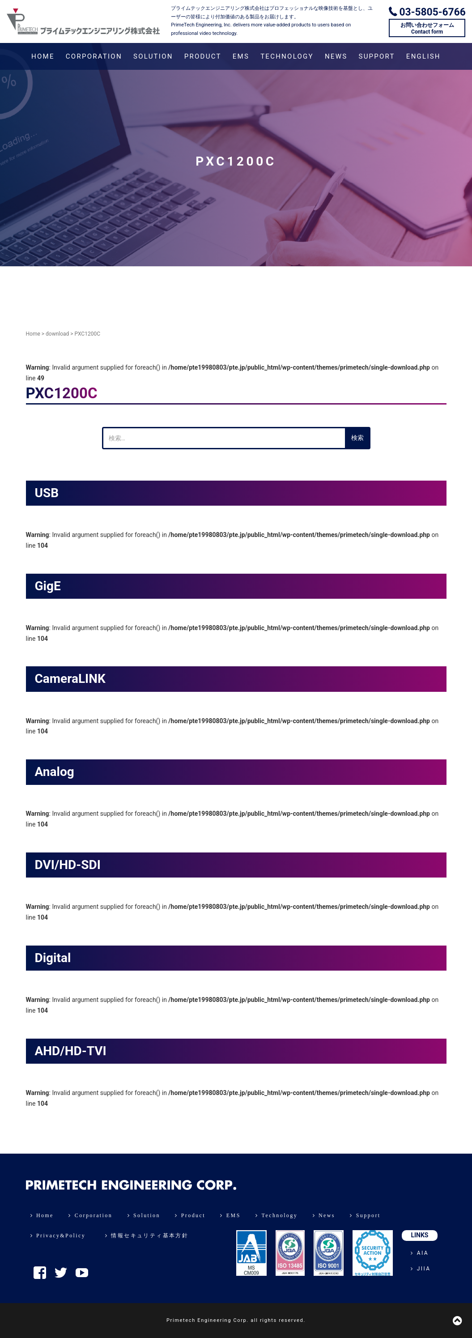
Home (33, 334)
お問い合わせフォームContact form (427, 28)
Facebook (40, 1273)
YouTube (82, 1273)
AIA (420, 1253)
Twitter (61, 1273)
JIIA (420, 1269)
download (57, 334)
